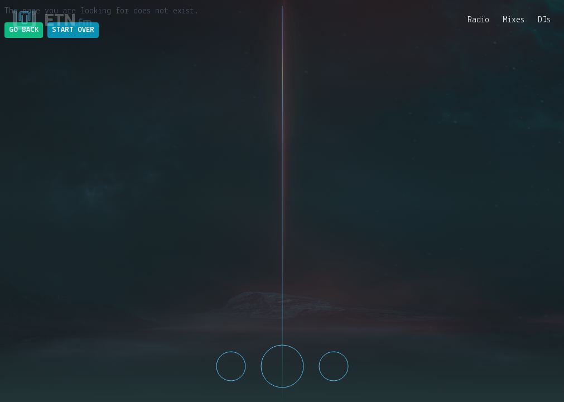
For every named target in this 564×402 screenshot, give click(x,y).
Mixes (513, 20)
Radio (478, 20)
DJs (544, 20)
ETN (68, 20)
